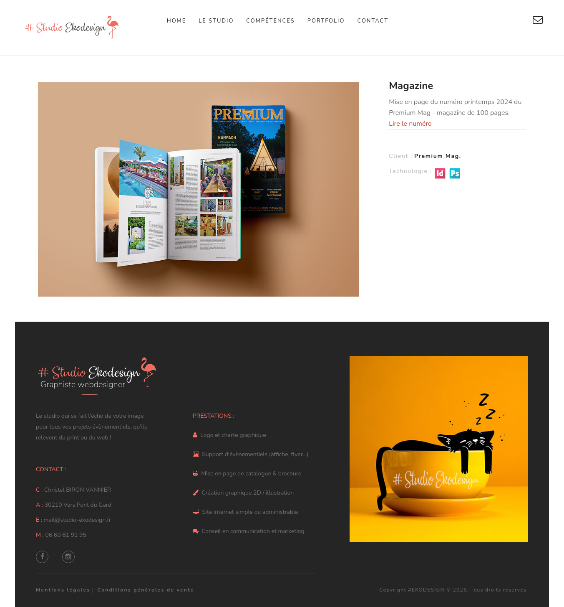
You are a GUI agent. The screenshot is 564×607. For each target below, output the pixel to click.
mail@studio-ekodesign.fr (77, 520)
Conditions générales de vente (145, 590)
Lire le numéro (410, 123)
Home (176, 21)
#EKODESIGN (426, 590)
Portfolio (326, 21)
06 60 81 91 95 (65, 535)
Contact (372, 21)
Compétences (270, 21)
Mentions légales (63, 590)
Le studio (216, 21)
